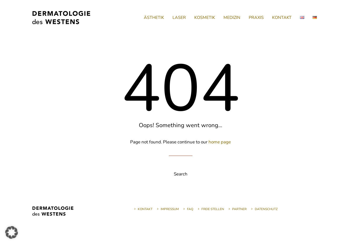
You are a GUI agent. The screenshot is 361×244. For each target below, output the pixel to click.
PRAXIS (256, 17)
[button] (11, 232)
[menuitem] (154, 17)
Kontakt (145, 209)
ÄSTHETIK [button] (154, 17)
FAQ (190, 209)
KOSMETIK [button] (204, 17)
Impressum (170, 209)
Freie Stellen (212, 209)
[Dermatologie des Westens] (61, 17)
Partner (239, 209)
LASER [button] (179, 17)
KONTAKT (282, 17)
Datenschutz (266, 209)
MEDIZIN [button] (231, 17)
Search (180, 174)
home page (220, 142)
